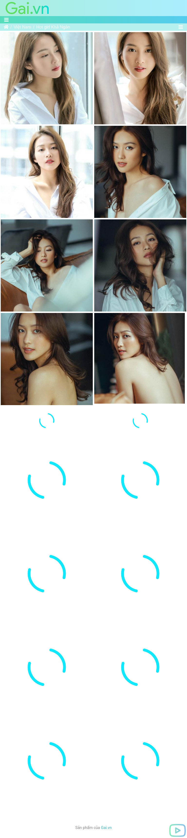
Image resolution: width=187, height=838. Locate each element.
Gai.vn (106, 827)
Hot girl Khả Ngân (53, 27)
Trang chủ (6, 27)
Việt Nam (22, 27)
